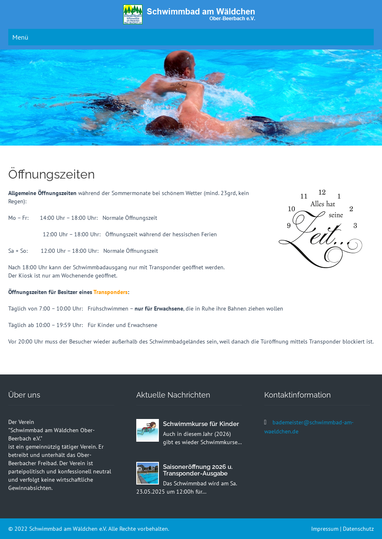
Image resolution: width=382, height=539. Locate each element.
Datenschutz (358, 528)
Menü (20, 37)
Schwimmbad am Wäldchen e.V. (68, 528)
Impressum (324, 528)
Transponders (110, 292)
